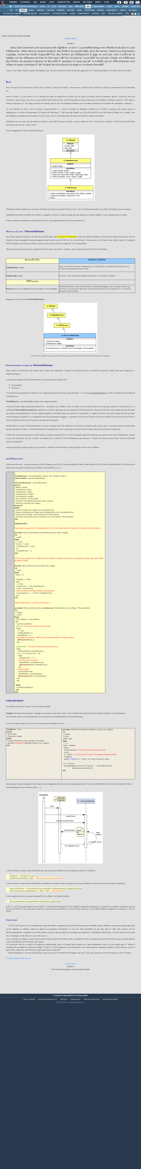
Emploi (76, 2)
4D (16, 10)
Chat (51, 2)
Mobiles (125, 7)
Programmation (98, 7)
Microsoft (62, 7)
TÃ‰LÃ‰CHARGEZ (115, 14)
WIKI (127, 14)
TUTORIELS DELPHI (59, 14)
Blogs (43, 2)
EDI (88, 7)
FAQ (35, 2)
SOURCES (95, 14)
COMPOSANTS (83, 14)
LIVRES (72, 14)
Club (106, 2)
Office (117, 7)
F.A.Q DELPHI (44, 14)
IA (48, 7)
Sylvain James (70, 964)
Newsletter (63, 2)
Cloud (42, 7)
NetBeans (61, 10)
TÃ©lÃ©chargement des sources (18, 958)
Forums (13, 2)
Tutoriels (25, 2)
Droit (98, 2)
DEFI (103, 14)
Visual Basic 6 (111, 10)
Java (70, 7)
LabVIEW (50, 10)
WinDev (100, 10)
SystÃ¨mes (135, 7)
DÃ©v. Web (79, 7)
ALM (54, 7)
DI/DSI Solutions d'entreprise (25, 7)
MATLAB (70, 10)
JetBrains (40, 10)
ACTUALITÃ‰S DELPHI (12, 14)
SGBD (109, 7)
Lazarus (123, 10)
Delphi (23, 10)
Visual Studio (89, 10)
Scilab (79, 10)
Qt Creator (133, 10)
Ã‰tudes (87, 2)
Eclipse (31, 10)
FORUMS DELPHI (30, 14)
